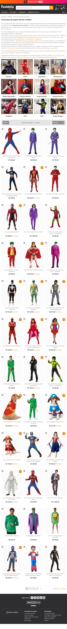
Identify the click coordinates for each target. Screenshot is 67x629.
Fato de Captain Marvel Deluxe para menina (55, 435)
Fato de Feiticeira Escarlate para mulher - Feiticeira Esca (33, 321)
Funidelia (3, 17)
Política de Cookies (49, 593)
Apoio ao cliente (12, 587)
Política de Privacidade (50, 591)
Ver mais (5, 32)
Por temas (13, 12)
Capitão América (25, 71)
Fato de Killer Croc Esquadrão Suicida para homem (33, 359)
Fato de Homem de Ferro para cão (11, 434)
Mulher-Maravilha (9, 71)
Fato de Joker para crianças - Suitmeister (12, 245)
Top (63, 12)
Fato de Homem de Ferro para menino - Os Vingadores (55, 207)
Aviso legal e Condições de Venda (52, 590)
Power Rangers (58, 91)
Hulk (41, 91)
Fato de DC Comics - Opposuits (55, 472)
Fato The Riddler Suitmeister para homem (11, 359)
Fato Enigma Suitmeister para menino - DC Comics (33, 397)
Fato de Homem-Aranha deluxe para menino (33, 473)
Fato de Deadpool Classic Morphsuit (12, 320)
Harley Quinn (58, 51)
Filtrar (5, 97)
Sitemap (46, 595)
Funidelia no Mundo (49, 588)
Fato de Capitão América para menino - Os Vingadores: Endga (11, 169)
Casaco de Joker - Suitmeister (33, 510)
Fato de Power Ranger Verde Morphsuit (33, 283)
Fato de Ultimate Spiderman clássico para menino (12, 131)
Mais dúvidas (27, 595)
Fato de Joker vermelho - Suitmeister (55, 168)
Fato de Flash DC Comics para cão (11, 396)
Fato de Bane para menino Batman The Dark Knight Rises (55, 283)
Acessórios (22, 12)
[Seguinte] (40, 563)
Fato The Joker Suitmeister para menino (33, 131)
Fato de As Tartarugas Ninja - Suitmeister (55, 511)
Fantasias (9, 17)
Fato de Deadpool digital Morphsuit (33, 168)
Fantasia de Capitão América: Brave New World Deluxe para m (12, 549)
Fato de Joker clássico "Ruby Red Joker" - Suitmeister (55, 245)
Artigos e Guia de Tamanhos (31, 591)
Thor (25, 91)
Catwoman (41, 51)
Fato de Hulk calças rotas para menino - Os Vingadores (55, 359)
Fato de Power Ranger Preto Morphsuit (12, 283)
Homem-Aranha (58, 71)
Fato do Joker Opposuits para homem (33, 206)
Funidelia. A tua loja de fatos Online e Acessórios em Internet (7, 7)
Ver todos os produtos (59, 563)
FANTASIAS (4, 12)
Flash (25, 51)
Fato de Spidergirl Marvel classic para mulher (55, 321)
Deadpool (9, 91)
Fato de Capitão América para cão (55, 396)
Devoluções (27, 593)
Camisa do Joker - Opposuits (12, 510)
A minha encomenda (29, 588)
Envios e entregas (28, 590)
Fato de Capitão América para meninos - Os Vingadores (33, 435)
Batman (9, 51)
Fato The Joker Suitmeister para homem (55, 131)
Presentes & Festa (33, 12)
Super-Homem (42, 71)
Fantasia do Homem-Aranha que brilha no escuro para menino (33, 549)
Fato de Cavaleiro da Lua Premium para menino (11, 473)
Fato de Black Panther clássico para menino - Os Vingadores (55, 549)
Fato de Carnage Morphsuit (12, 206)
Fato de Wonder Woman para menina (33, 245)
